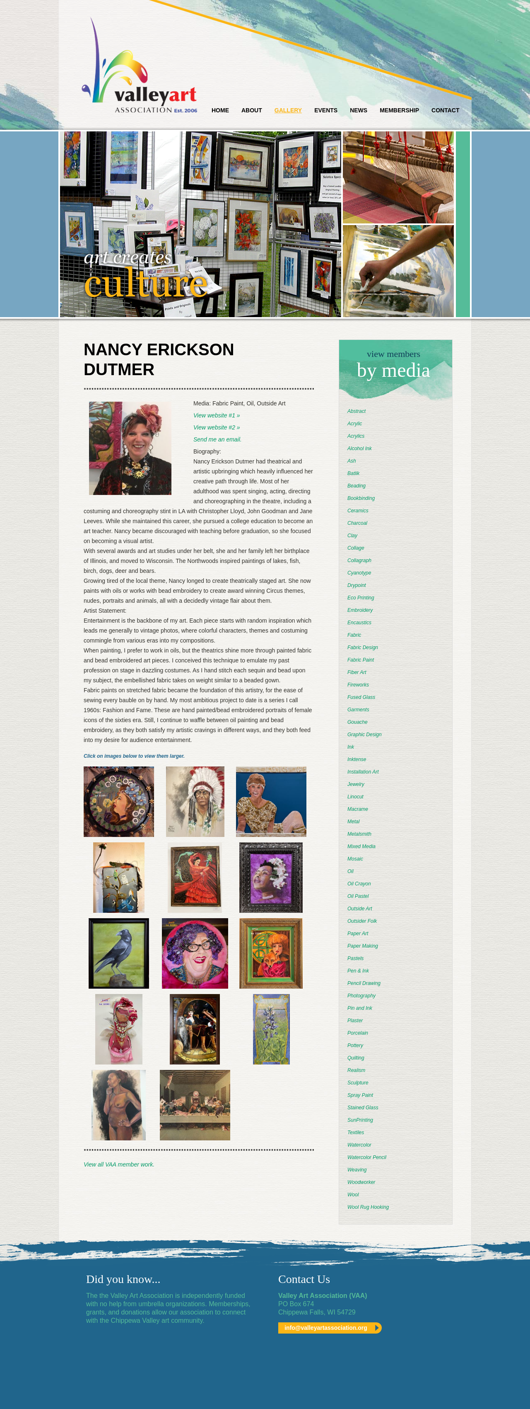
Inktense (356, 759)
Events (325, 110)
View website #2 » (216, 427)
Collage (355, 548)
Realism (356, 1070)
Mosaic (355, 859)
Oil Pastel (358, 896)
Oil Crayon (359, 884)
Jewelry (355, 784)
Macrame (357, 809)
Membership (399, 110)
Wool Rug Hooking (368, 1207)
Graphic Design (364, 734)
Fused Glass (361, 697)
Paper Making (362, 946)
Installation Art (363, 772)
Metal (353, 822)
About (251, 110)
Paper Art (357, 933)
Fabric (354, 635)
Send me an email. (217, 439)
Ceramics (358, 511)
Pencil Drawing (364, 983)
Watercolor (359, 1145)
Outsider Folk (362, 921)
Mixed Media (361, 846)
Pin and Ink (359, 1008)
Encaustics (359, 623)
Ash (351, 461)
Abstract (356, 411)
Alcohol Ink (359, 448)
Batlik (353, 473)
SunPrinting (360, 1120)
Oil (350, 871)
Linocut (355, 797)
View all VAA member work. (119, 1164)
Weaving (356, 1170)
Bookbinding (361, 498)
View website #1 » (216, 415)
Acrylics (355, 436)
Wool (353, 1195)
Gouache (357, 722)
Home (220, 110)
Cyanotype (359, 573)
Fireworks (358, 685)
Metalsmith (359, 834)
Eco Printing (360, 598)
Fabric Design (362, 647)
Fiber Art (356, 672)
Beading (356, 486)
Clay (352, 535)
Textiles (355, 1132)
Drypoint (356, 585)
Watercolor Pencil (366, 1157)
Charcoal (357, 523)
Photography (361, 996)
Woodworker (361, 1182)
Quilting (355, 1058)
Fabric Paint (360, 660)
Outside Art (359, 909)
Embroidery (360, 610)
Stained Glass (362, 1108)
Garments (358, 710)
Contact (445, 110)
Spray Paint (360, 1095)
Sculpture (358, 1083)
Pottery (355, 1045)
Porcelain (357, 1033)
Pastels (355, 958)
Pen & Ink (358, 971)
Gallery (288, 110)
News (358, 110)
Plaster (355, 1020)
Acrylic (354, 424)
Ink (350, 747)
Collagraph (359, 560)
